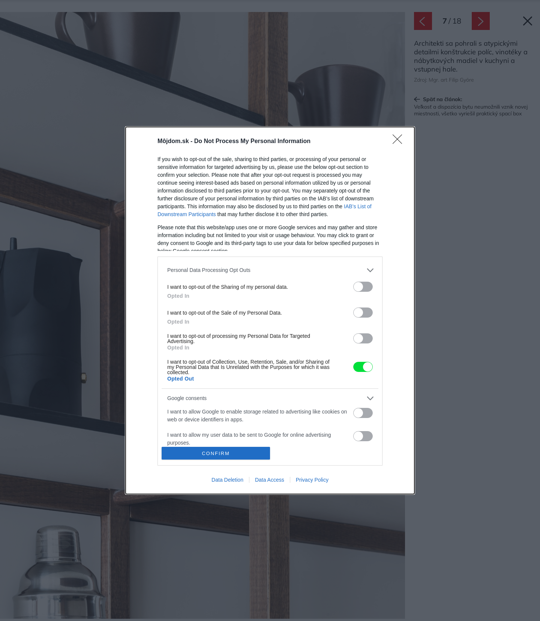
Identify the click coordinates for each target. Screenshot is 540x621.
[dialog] (270, 310)
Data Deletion (227, 480)
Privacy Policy (312, 480)
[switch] (363, 287)
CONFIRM (216, 453)
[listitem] (270, 270)
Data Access (269, 480)
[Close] (400, 141)
